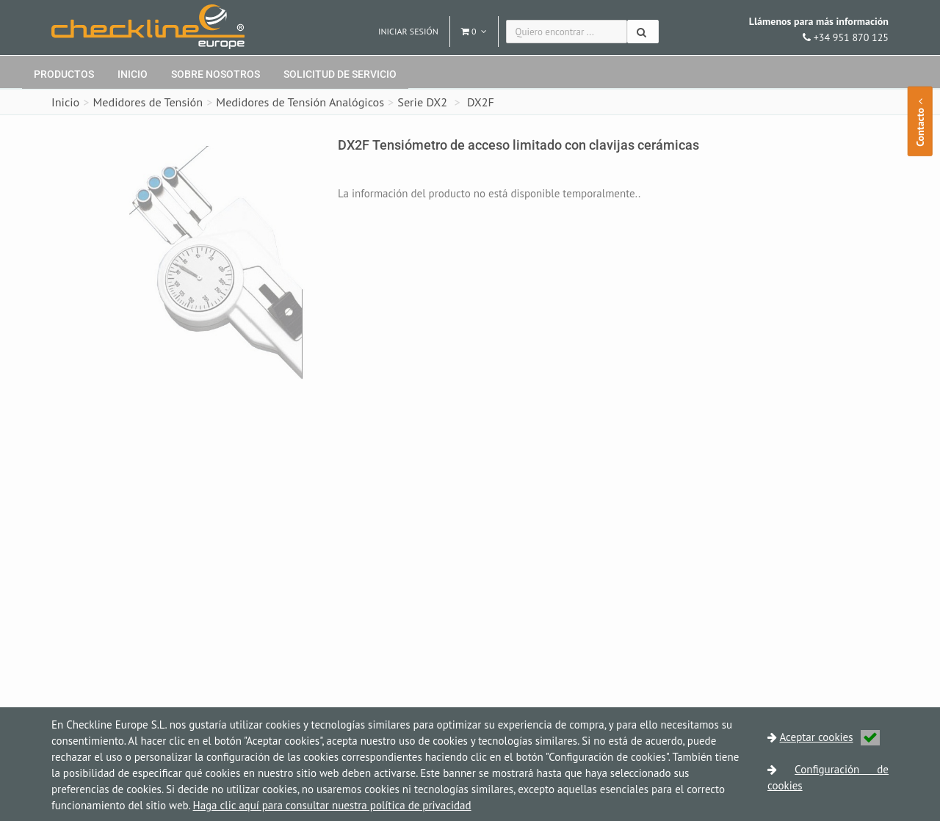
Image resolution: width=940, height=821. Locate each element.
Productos (64, 74)
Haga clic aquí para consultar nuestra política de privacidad (332, 805)
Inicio (133, 74)
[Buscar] (643, 31)
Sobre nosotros (215, 74)
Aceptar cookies (830, 737)
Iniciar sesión (408, 31)
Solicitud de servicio (340, 74)
